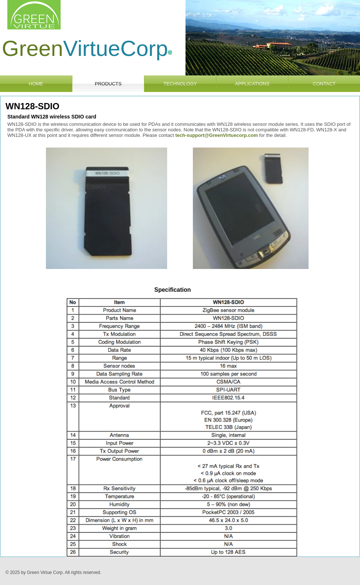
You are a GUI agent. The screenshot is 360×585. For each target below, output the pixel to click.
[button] (273, 37)
